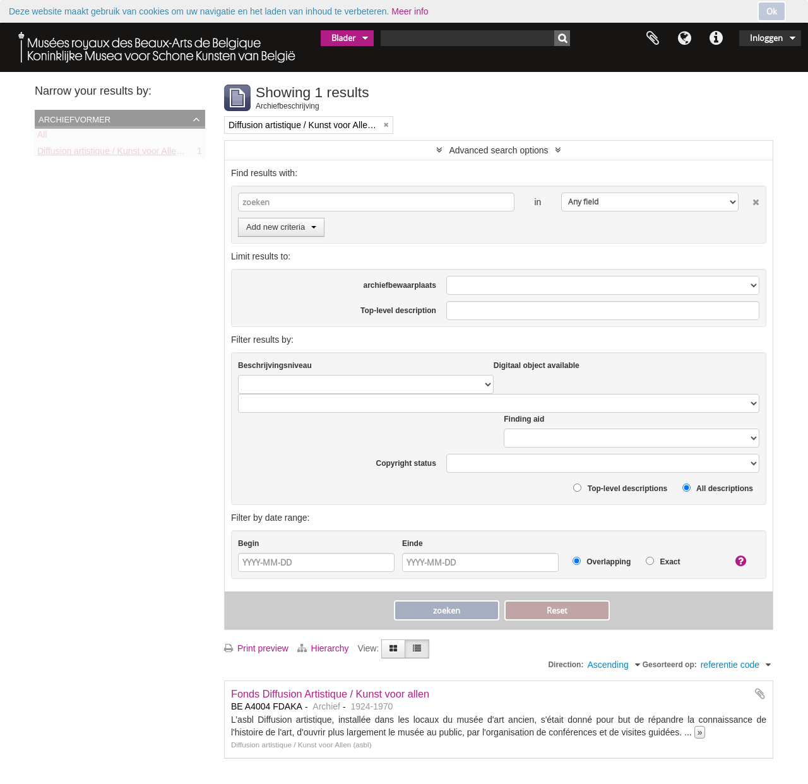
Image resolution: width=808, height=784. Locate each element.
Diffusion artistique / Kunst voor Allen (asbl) (121, 153)
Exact (663, 561)
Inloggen (766, 38)
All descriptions (717, 488)
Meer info (409, 11)
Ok (771, 11)
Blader (343, 38)
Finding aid (524, 419)
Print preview (256, 648)
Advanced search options (498, 150)
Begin (248, 543)
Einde (412, 543)
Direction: (565, 664)
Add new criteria (281, 227)
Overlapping (602, 561)
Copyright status (406, 463)
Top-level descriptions (620, 488)
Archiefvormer (74, 118)
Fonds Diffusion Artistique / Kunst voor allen (330, 693)
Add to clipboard (760, 693)
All (42, 137)
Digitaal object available (536, 365)
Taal (684, 38)
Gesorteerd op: (670, 664)
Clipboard (652, 38)
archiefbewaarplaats (399, 285)
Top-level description (398, 310)
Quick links (716, 38)
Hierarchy (324, 648)
